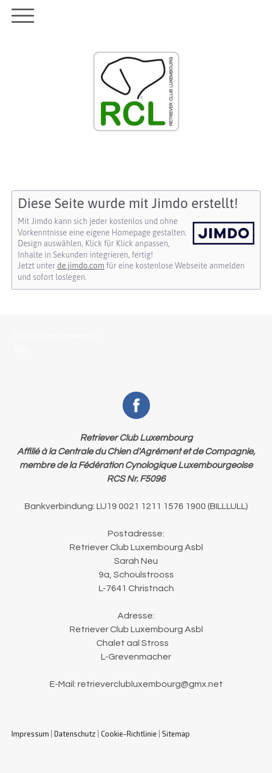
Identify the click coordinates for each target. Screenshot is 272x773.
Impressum (30, 733)
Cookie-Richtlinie (129, 733)
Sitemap (176, 733)
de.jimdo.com (80, 265)
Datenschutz (75, 733)
